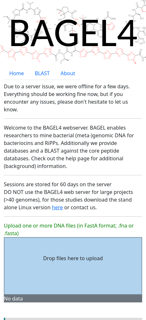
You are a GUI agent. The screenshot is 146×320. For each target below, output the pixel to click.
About (68, 55)
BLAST (42, 55)
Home (16, 55)
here (57, 189)
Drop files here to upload (73, 240)
